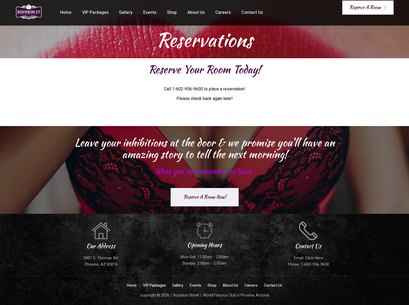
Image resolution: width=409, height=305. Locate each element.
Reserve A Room (368, 7)
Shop (172, 12)
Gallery (126, 12)
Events (149, 12)
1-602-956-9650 (315, 264)
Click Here (314, 258)
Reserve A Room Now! (204, 196)
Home (65, 12)
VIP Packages (95, 12)
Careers (223, 12)
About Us (196, 12)
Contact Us (252, 12)
